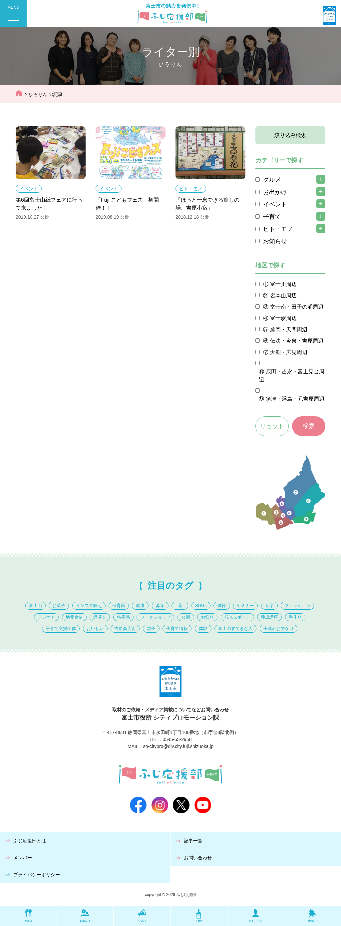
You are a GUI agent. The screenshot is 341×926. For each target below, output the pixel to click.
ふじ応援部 (186, 894)
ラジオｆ (46, 617)
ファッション (297, 605)
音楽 (269, 605)
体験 (203, 628)
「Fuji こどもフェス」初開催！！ (127, 204)
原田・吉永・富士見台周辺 (291, 375)
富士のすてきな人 (235, 628)
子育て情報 (177, 628)
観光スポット (237, 617)
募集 (160, 605)
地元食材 (74, 617)
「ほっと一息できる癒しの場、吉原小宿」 (207, 204)
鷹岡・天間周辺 (288, 329)
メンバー (22, 857)
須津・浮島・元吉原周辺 (295, 399)
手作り (295, 617)
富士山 (35, 605)
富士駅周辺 (283, 318)
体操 (221, 605)
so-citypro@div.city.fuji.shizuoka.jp (178, 746)
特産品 (123, 617)
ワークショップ (155, 617)
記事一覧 (193, 840)
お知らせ (275, 241)
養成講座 (269, 617)
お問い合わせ (198, 857)
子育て (272, 216)
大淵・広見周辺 (288, 352)
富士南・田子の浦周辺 (296, 307)
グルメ (272, 179)
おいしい (95, 628)
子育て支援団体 (61, 628)
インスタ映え (89, 605)
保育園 (118, 605)
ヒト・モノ (190, 188)
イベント (28, 188)
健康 (140, 605)
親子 (151, 628)
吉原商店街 (125, 628)
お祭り (207, 617)
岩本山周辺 (283, 295)
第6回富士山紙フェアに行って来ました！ (49, 204)
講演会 (99, 617)
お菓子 (58, 605)
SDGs (201, 605)
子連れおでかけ (278, 628)
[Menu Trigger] (13, 13)
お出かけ (275, 192)
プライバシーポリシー (36, 874)
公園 (185, 617)
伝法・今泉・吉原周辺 (296, 341)
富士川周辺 (283, 284)
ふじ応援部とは (29, 840)
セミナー (245, 605)
